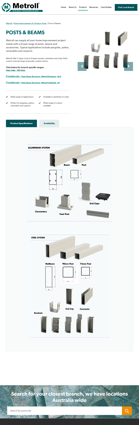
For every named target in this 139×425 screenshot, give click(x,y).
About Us (73, 7)
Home (63, 7)
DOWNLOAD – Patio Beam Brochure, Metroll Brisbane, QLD (34, 76)
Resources (93, 7)
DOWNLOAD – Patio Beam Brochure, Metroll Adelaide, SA (34, 83)
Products (83, 7)
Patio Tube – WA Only (15, 70)
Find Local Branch (126, 7)
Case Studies (106, 7)
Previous (82, 66)
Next (128, 66)
